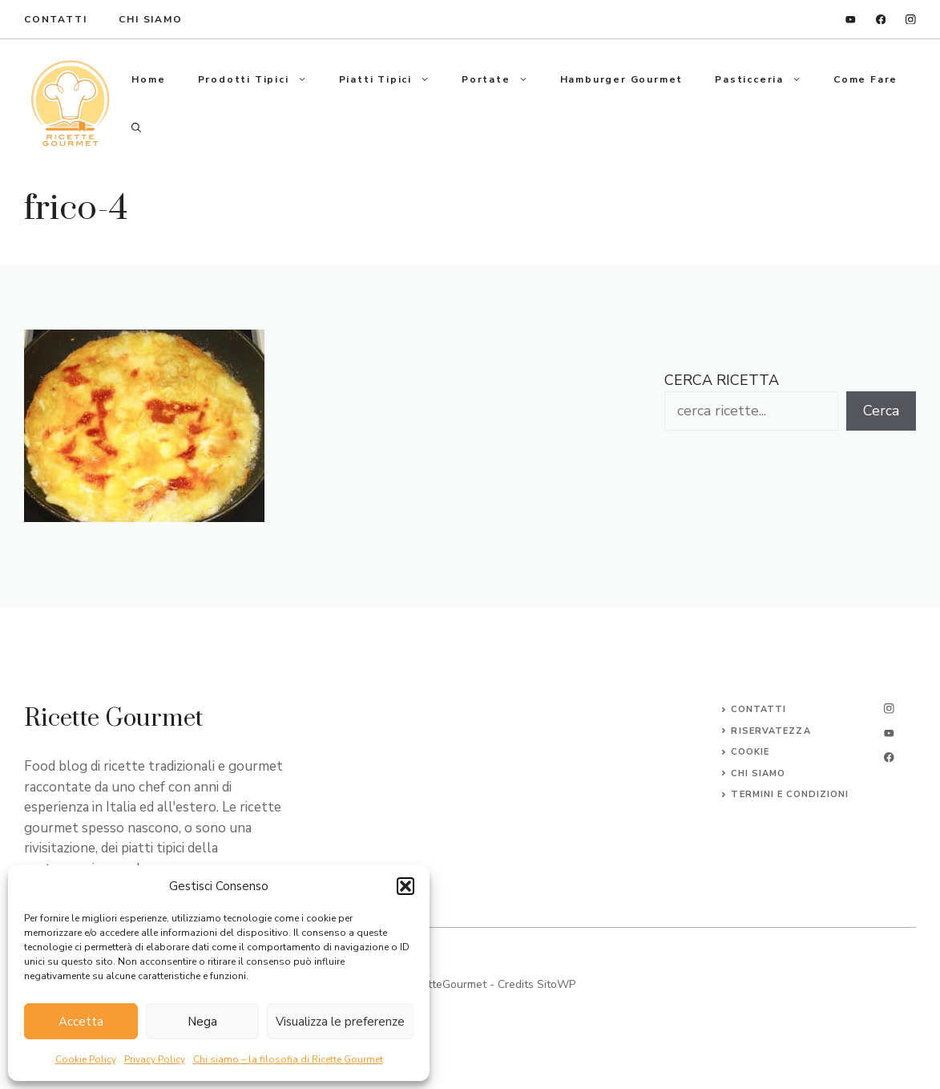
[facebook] (881, 19)
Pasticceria (766, 79)
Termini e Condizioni (790, 794)
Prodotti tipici (260, 79)
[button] (405, 886)
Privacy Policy (154, 1059)
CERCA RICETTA (721, 380)
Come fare (865, 79)
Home (148, 79)
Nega (202, 1022)
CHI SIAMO (758, 773)
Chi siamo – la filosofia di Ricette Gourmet (288, 1059)
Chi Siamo (150, 19)
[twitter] (889, 733)
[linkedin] (850, 19)
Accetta (80, 1022)
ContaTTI (55, 19)
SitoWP (556, 984)
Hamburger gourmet (622, 79)
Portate (503, 79)
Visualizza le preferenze (340, 1022)
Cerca (881, 410)
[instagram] (911, 19)
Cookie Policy (85, 1059)
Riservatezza (770, 731)
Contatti (758, 709)
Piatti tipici (392, 79)
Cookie (750, 752)
